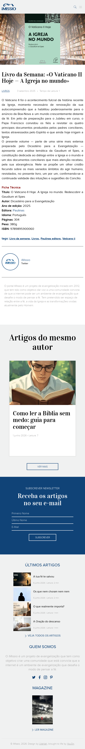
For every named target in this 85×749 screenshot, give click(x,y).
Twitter (24, 263)
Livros (6, 91)
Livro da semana (19, 238)
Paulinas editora (51, 238)
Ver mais (42, 466)
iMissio (25, 260)
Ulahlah (43, 744)
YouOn (70, 744)
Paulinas (18, 210)
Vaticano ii (68, 238)
